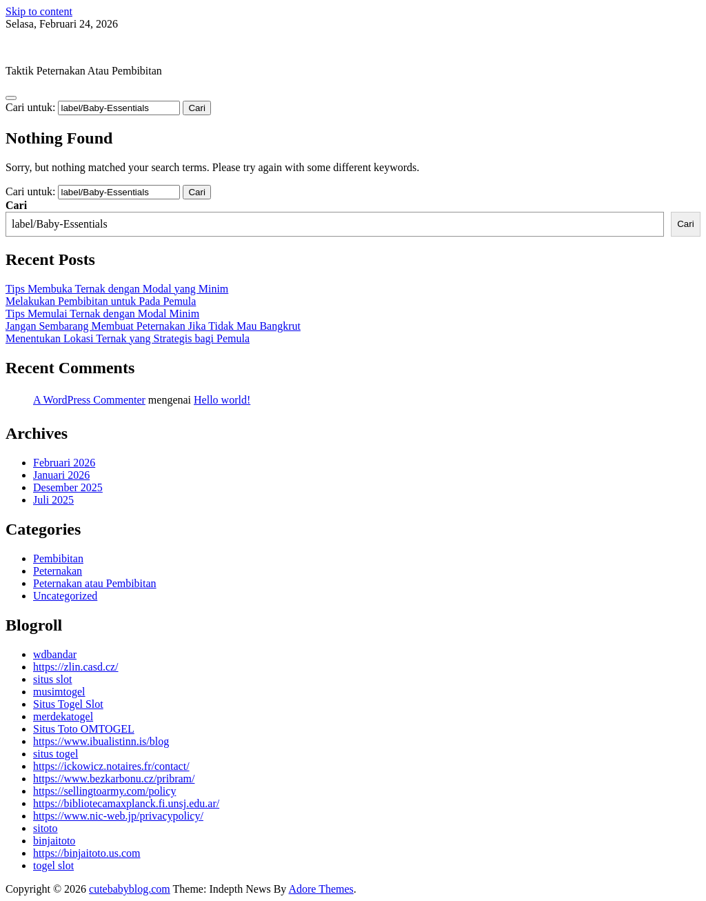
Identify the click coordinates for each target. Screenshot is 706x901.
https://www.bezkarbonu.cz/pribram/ (113, 778)
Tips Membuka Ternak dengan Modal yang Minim (117, 289)
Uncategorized (65, 596)
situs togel (55, 754)
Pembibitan (58, 558)
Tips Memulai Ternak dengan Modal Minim (102, 313)
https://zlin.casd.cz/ (76, 667)
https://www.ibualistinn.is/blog (101, 741)
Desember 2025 (68, 487)
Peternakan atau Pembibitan (95, 583)
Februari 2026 (64, 462)
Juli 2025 (53, 500)
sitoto (45, 828)
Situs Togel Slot (68, 704)
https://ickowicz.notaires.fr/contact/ (111, 766)
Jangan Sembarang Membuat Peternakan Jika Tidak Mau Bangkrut (153, 326)
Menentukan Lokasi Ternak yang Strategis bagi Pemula (128, 338)
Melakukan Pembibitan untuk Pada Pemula (101, 301)
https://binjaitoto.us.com (87, 853)
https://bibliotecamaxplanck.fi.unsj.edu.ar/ (126, 803)
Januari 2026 (61, 475)
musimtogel (59, 691)
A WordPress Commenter (89, 400)
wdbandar (55, 654)
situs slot (52, 679)
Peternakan (57, 571)
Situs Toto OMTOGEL (83, 729)
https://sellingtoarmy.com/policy (104, 791)
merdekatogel (63, 716)
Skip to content (39, 11)
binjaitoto (54, 840)
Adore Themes (320, 889)
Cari (16, 205)
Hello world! (222, 400)
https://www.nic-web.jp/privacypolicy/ (118, 816)
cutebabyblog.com (46, 47)
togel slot (53, 865)
